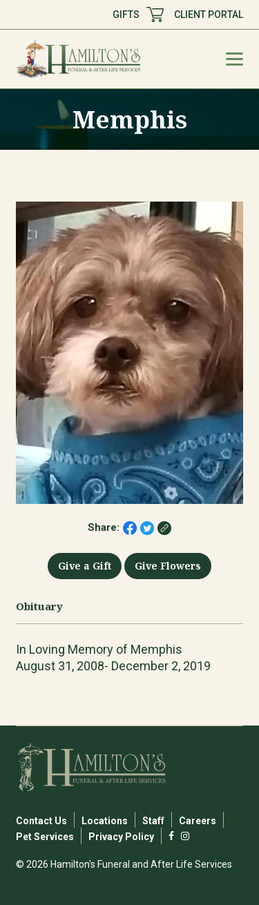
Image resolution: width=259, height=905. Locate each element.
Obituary (39, 606)
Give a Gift (84, 565)
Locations (104, 820)
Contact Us (41, 820)
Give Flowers (168, 565)
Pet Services (45, 836)
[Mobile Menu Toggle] (234, 59)
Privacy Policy (121, 836)
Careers (197, 820)
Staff (153, 820)
